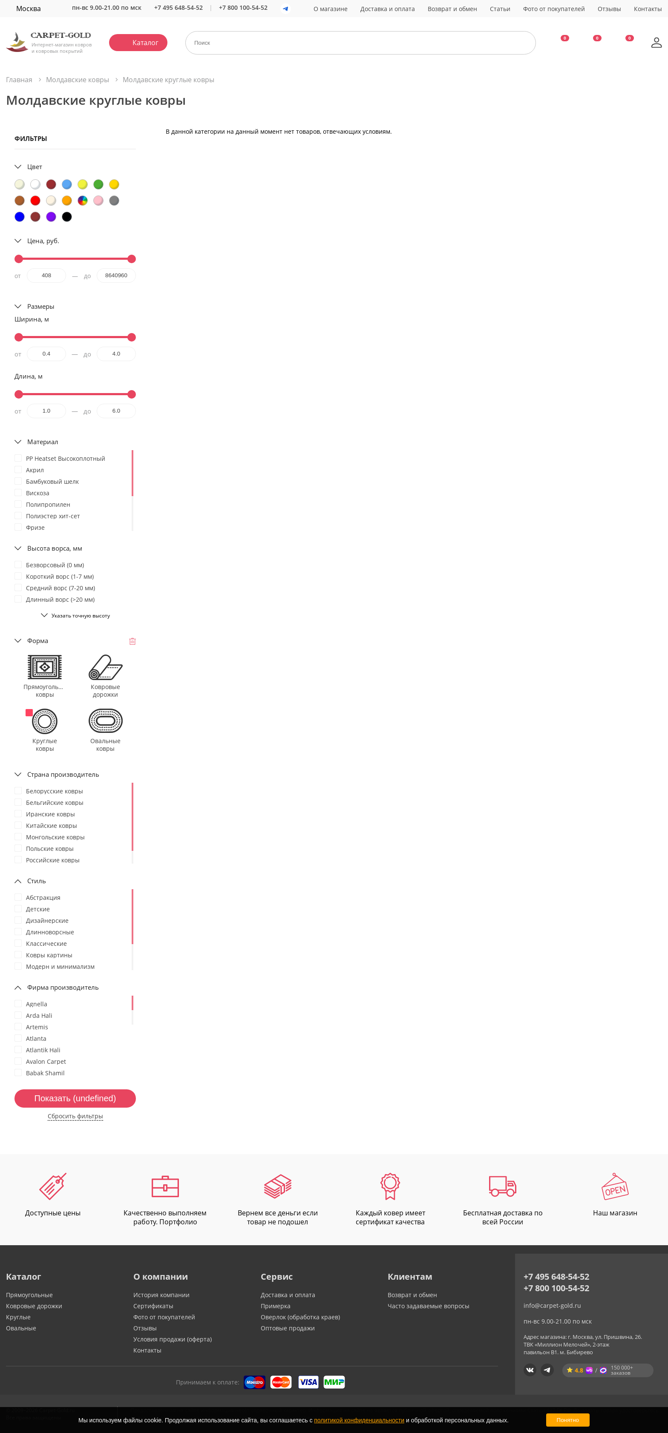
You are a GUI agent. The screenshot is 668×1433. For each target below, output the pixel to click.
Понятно (568, 1420)
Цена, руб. (43, 240)
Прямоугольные (29, 1295)
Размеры (41, 306)
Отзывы (609, 9)
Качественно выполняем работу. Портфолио (165, 1199)
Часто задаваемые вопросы (428, 1306)
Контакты (648, 9)
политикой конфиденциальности (359, 1420)
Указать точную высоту (81, 615)
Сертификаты (153, 1306)
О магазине (331, 9)
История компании (161, 1295)
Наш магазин (615, 1195)
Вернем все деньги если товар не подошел (278, 1199)
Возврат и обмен (452, 9)
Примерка (276, 1306)
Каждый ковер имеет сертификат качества (390, 1199)
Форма (37, 640)
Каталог (145, 42)
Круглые (18, 1317)
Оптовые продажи (288, 1328)
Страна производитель (63, 774)
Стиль (36, 880)
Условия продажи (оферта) (172, 1339)
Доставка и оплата (387, 9)
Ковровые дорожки (34, 1306)
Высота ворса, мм (54, 548)
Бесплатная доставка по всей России (503, 1199)
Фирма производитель (63, 987)
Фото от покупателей (554, 9)
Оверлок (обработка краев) (300, 1317)
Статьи (500, 9)
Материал (42, 441)
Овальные (21, 1328)
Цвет (34, 166)
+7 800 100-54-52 (243, 7)
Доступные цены (53, 1195)
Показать (75, 1098)
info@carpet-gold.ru (552, 1305)
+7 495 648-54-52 (178, 7)
